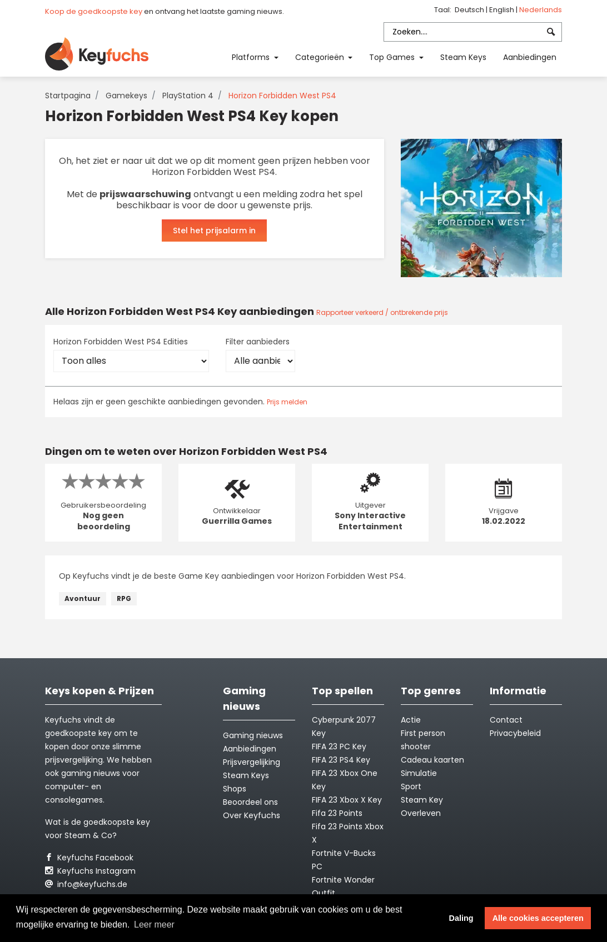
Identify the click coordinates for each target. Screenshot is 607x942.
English (502, 9)
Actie (411, 719)
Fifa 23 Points (337, 813)
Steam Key (422, 799)
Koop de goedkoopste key (93, 11)
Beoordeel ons (250, 802)
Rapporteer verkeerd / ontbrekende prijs (382, 312)
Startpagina (68, 95)
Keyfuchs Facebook (89, 857)
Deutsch (470, 9)
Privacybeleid (515, 733)
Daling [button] (461, 918)
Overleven (421, 813)
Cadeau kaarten (432, 759)
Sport (411, 786)
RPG (124, 598)
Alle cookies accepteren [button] (538, 918)
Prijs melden (287, 402)
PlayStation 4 (187, 95)
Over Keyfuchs (251, 815)
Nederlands (540, 9)
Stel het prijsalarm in (214, 230)
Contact (506, 719)
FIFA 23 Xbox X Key (347, 799)
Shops (234, 788)
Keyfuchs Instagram (90, 870)
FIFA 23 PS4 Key (341, 759)
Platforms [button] (252, 57)
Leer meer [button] (154, 924)
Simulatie (419, 773)
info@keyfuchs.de (86, 884)
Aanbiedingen (529, 57)
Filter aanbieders (258, 341)
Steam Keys (463, 57)
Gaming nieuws (253, 735)
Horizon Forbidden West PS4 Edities (120, 341)
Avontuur (82, 598)
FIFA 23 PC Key (339, 746)
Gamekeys (126, 95)
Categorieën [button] (320, 57)
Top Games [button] (393, 57)
